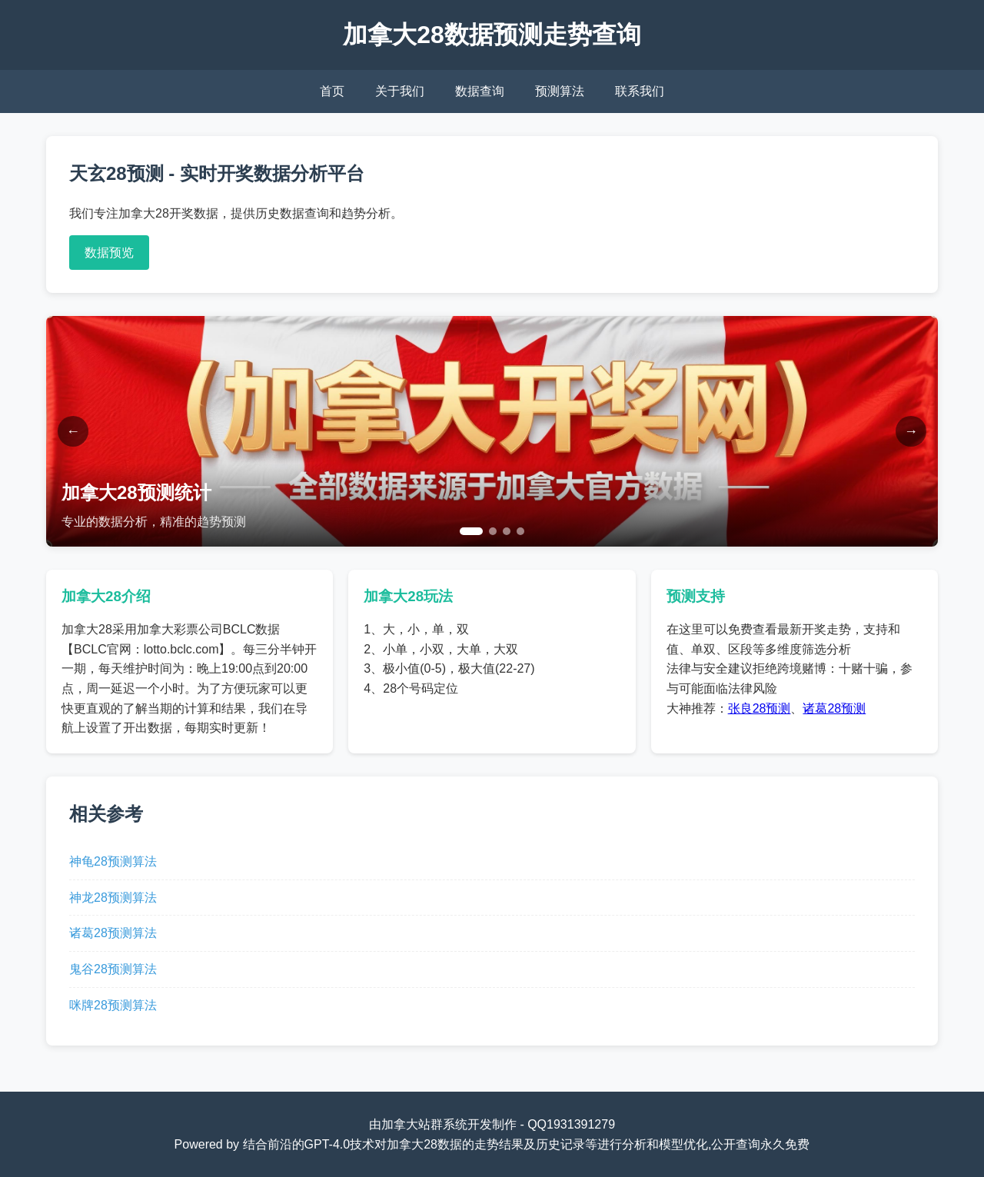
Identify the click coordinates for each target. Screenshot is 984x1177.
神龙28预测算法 (113, 897)
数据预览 (109, 252)
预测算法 (559, 91)
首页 (332, 91)
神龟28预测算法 (113, 861)
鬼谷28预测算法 (113, 969)
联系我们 (639, 91)
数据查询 (479, 91)
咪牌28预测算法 (113, 1005)
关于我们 (399, 91)
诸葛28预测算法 (113, 932)
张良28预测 (759, 708)
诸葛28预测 (834, 708)
